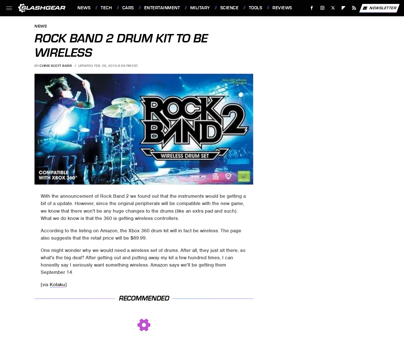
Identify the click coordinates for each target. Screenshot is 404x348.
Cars (128, 7)
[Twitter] (333, 8)
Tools (255, 7)
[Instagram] (322, 8)
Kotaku (57, 284)
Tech (106, 7)
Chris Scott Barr (56, 66)
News (83, 7)
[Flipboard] (343, 8)
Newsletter (379, 8)
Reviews (282, 7)
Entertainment (162, 7)
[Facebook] (312, 8)
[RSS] (354, 8)
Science (229, 7)
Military (200, 7)
